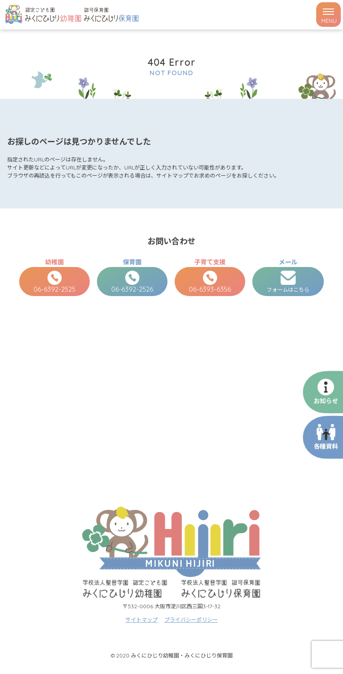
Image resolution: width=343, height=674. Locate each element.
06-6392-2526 (132, 282)
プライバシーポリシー (191, 619)
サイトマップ (141, 619)
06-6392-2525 (54, 282)
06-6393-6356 (210, 282)
